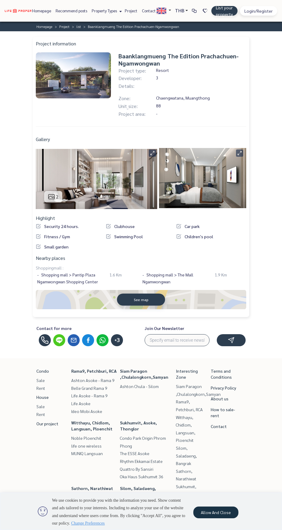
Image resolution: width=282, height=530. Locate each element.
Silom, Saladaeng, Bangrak (186, 455)
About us (219, 398)
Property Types (106, 10)
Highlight (45, 218)
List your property (224, 11)
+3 (117, 340)
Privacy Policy (223, 387)
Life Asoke (80, 403)
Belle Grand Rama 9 (89, 388)
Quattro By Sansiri (136, 469)
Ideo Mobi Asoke (86, 411)
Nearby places (50, 258)
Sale (40, 380)
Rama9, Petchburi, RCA (94, 371)
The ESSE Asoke (134, 453)
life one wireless (86, 445)
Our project (47, 423)
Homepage (41, 10)
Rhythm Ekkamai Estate (141, 461)
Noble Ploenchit (86, 438)
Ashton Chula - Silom (139, 386)
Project (131, 10)
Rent (40, 388)
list (78, 26)
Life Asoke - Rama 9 (89, 395)
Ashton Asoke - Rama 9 (93, 380)
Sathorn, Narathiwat (92, 488)
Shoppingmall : (49, 267)
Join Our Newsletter (164, 328)
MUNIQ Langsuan (87, 453)
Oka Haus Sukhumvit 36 (141, 476)
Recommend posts (71, 10)
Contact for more (54, 328)
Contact (149, 10)
